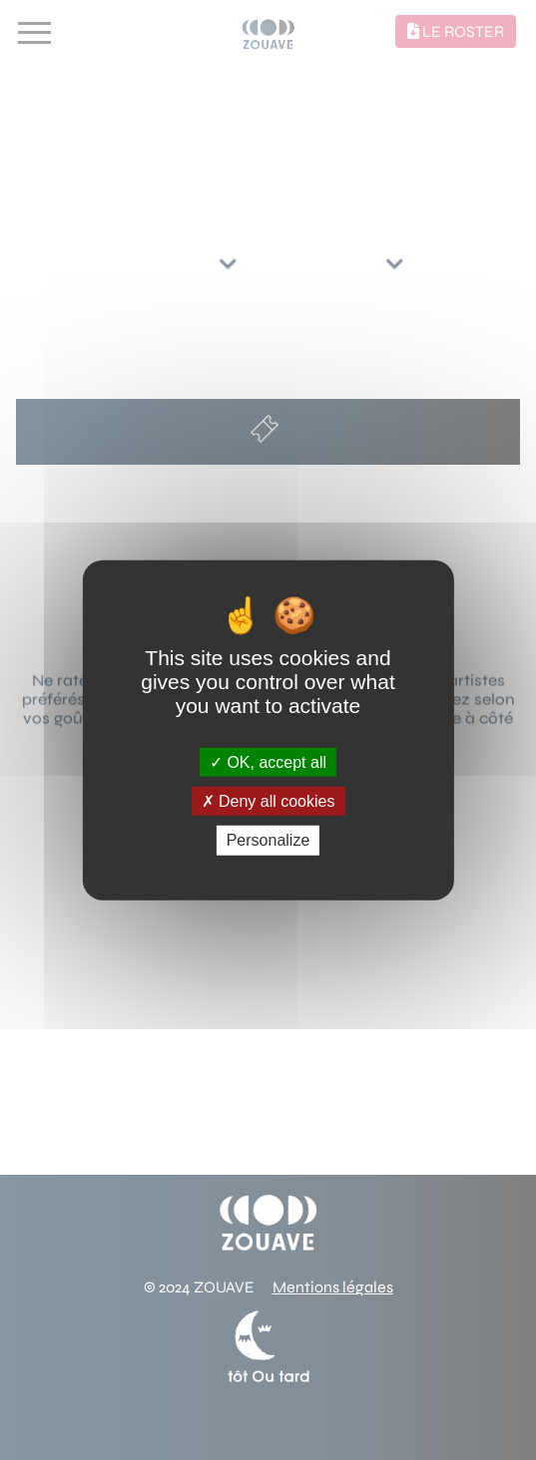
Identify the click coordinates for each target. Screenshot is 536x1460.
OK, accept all (268, 762)
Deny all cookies (268, 801)
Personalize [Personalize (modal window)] (268, 840)
